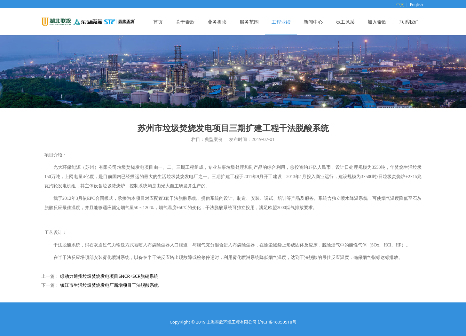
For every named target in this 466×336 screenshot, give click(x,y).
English (416, 4)
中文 (400, 4)
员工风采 (345, 22)
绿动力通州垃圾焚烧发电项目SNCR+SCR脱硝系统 (109, 276)
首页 (158, 22)
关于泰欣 (185, 22)
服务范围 (249, 22)
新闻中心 (313, 22)
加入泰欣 (377, 22)
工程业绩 (281, 22)
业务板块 (217, 22)
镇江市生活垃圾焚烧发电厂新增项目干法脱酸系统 (109, 285)
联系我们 (409, 22)
